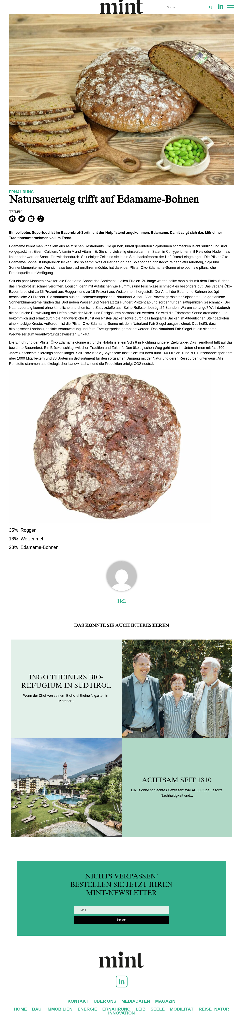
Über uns (105, 1001)
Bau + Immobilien (52, 1009)
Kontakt (78, 1001)
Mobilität (182, 1009)
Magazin (165, 1001)
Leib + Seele (150, 1009)
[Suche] (210, 7)
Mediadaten (135, 1001)
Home (20, 1009)
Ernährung (21, 192)
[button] (12, 218)
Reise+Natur (214, 1009)
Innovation (121, 1013)
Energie (87, 1009)
